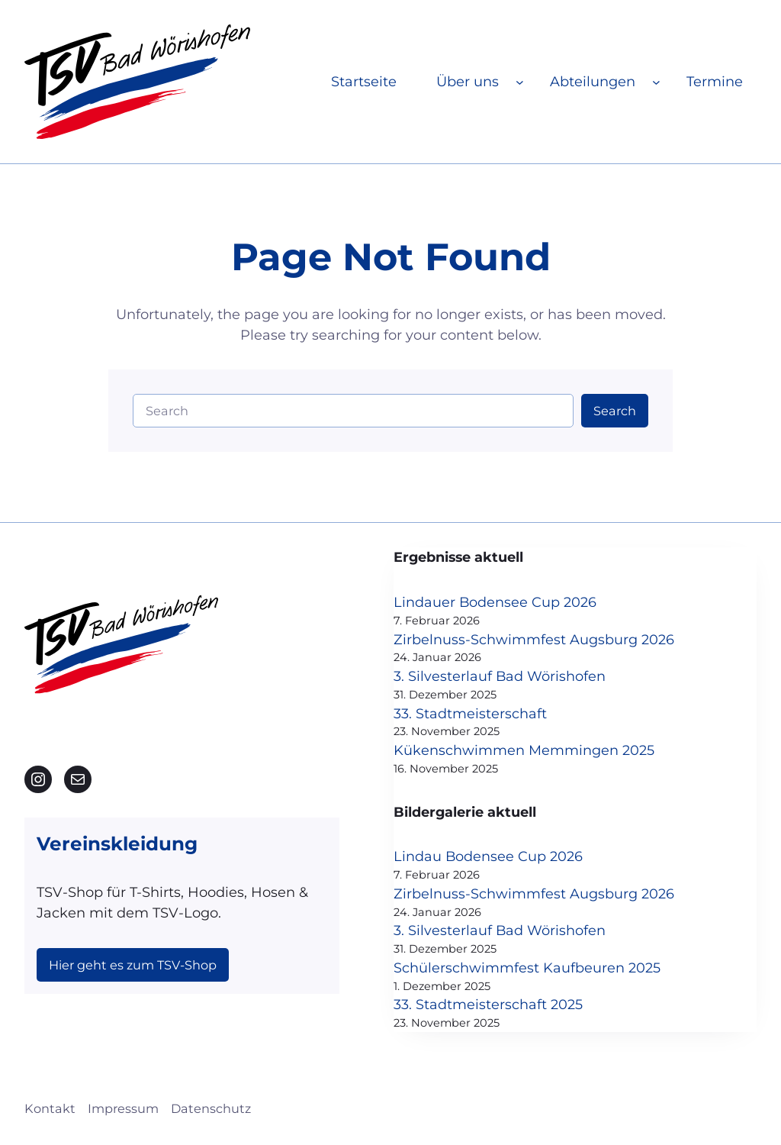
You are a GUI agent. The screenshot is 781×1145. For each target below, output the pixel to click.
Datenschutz (211, 1111)
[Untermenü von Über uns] (520, 82)
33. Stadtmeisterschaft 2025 (512, 1007)
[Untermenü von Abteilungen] (656, 82)
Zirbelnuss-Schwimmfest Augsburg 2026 (558, 639)
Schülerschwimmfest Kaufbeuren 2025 (551, 970)
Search (614, 410)
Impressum (123, 1111)
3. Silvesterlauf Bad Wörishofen (524, 677)
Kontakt (50, 1111)
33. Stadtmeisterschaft (494, 714)
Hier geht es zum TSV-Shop (133, 964)
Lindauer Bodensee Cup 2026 (520, 602)
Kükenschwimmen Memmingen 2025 (548, 751)
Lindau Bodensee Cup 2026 (513, 858)
